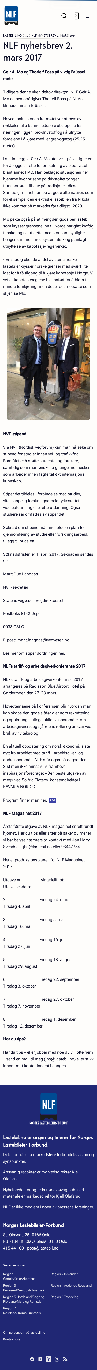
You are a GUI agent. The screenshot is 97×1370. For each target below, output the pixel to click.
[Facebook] (32, 1359)
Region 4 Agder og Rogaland (71, 1285)
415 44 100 (13, 1248)
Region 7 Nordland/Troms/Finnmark (22, 1310)
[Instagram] (56, 1359)
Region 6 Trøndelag (64, 1297)
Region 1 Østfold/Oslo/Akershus (19, 1276)
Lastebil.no (12, 35)
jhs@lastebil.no (37, 846)
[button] (88, 16)
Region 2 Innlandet (64, 1274)
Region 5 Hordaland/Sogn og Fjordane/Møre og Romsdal (23, 1299)
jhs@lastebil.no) (61, 1059)
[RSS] (65, 1359)
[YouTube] (40, 1359)
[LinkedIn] (48, 1359)
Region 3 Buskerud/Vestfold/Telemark (24, 1288)
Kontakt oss (11, 1339)
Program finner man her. (25, 800)
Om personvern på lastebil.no (24, 1332)
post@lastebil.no (42, 1248)
